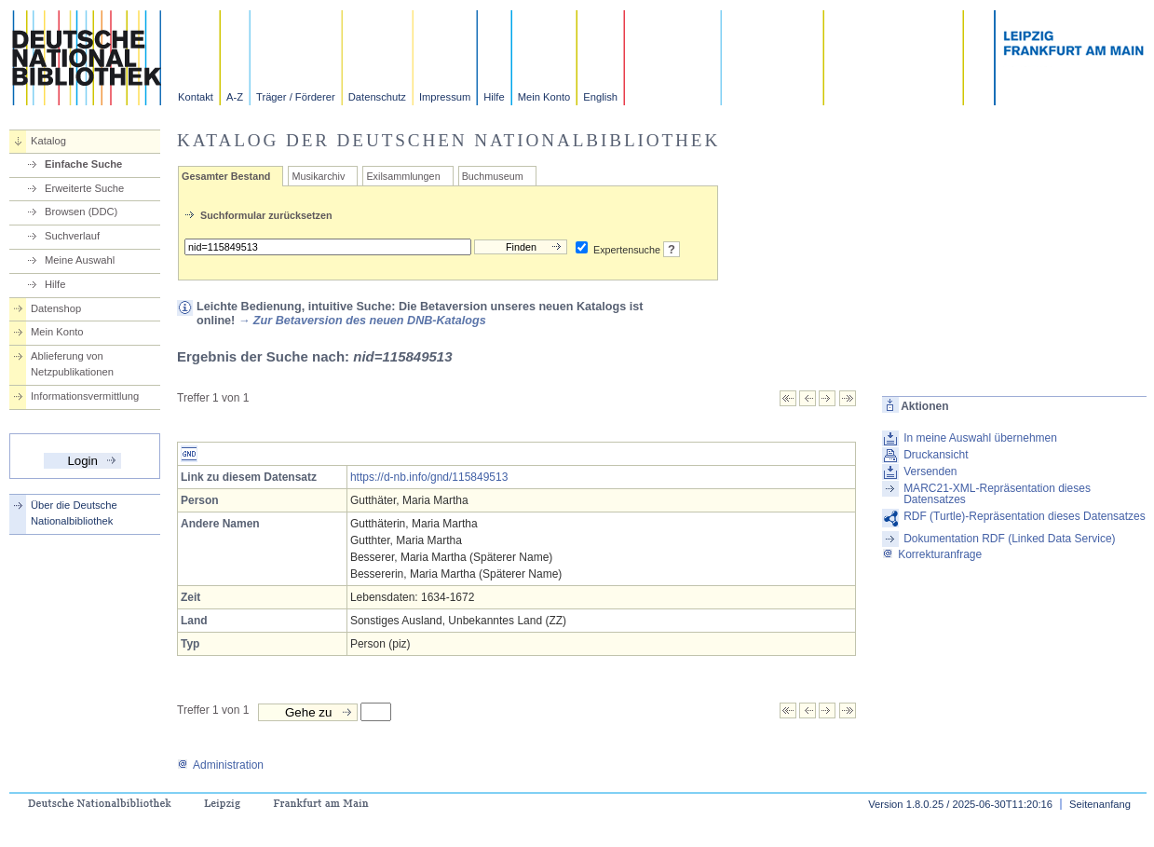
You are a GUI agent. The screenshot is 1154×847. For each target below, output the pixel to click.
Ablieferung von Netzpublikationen (72, 363)
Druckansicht (935, 454)
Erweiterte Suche (84, 188)
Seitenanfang (1100, 804)
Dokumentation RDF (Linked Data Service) (1009, 538)
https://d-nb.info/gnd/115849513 (429, 477)
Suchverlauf (72, 235)
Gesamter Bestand (226, 176)
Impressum (444, 96)
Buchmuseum (492, 176)
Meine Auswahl (80, 260)
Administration (220, 765)
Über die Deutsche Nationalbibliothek (74, 512)
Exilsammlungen (403, 176)
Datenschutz (377, 96)
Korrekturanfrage (932, 554)
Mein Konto (544, 96)
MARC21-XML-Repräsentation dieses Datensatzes (997, 494)
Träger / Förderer (295, 96)
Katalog (48, 140)
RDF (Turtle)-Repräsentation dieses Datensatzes (1024, 516)
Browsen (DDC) (81, 211)
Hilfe (493, 96)
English (600, 96)
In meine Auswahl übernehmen (980, 437)
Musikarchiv (318, 176)
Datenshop (56, 308)
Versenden (930, 471)
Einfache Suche (83, 164)
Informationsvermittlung (85, 396)
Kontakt (195, 96)
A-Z (234, 96)
